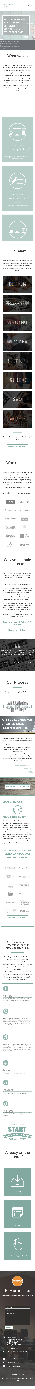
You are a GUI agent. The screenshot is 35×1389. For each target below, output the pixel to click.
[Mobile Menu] (30, 5)
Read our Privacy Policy (17, 1374)
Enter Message (17, 1318)
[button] (16, 667)
